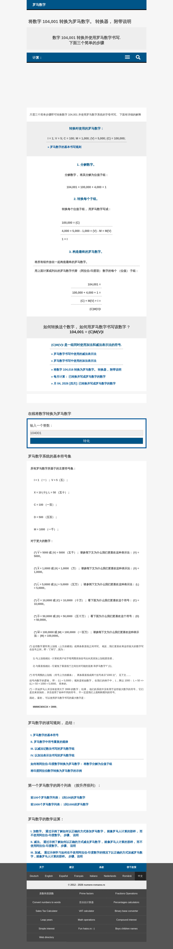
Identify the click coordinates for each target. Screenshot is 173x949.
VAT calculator (86, 911)
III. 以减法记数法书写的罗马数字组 (52, 748)
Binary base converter (126, 911)
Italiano (94, 876)
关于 (41, 867)
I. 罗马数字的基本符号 (45, 735)
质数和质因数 (46, 893)
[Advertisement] (86, 85)
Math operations (86, 920)
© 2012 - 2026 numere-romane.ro (86, 885)
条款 (101, 867)
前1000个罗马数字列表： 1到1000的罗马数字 (59, 804)
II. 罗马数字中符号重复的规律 (49, 741)
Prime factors (86, 893)
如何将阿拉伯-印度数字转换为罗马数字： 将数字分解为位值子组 (71, 764)
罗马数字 (39, 5)
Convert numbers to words (47, 902)
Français (78, 876)
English (49, 876)
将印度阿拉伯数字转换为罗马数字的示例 (56, 770)
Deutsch (34, 876)
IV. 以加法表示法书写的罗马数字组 (52, 755)
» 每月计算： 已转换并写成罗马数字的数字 (78, 376)
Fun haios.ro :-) (86, 928)
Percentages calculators (126, 902)
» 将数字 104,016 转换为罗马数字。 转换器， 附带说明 (86, 369)
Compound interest (126, 920)
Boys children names (126, 928)
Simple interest (47, 928)
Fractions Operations (126, 893)
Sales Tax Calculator (47, 911)
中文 (140, 876)
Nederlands (110, 876)
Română (127, 876)
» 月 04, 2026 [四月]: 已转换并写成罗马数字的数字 (83, 383)
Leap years (46, 920)
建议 (71, 867)
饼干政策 (131, 867)
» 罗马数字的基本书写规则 (64, 147)
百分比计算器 (86, 902)
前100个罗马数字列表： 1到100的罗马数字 (58, 797)
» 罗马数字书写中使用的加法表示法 (73, 360)
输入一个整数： (41, 425)
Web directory (46, 937)
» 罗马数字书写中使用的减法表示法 (73, 353)
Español (63, 876)
